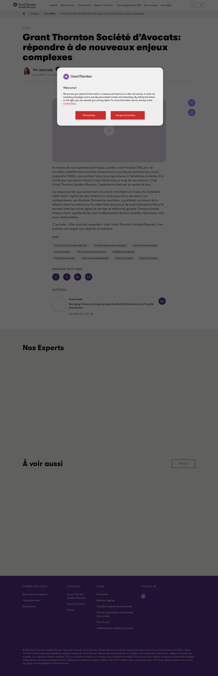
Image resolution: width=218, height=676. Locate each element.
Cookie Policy (69, 103)
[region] (110, 97)
